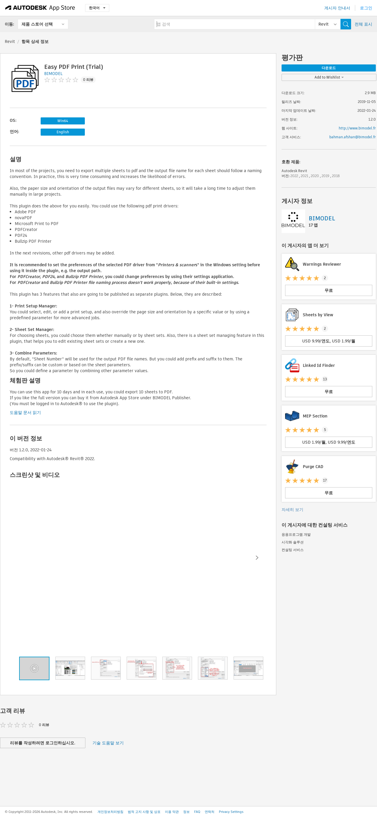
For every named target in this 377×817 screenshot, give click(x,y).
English (63, 131)
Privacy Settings (231, 811)
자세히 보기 (292, 510)
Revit (10, 41)
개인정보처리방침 (110, 811)
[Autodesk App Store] (40, 8)
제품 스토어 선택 (37, 24)
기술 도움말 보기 (108, 743)
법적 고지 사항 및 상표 (144, 811)
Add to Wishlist (329, 77)
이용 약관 (172, 811)
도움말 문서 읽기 (25, 412)
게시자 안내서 (337, 8)
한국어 (97, 7)
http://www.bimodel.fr (357, 128)
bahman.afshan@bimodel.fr (352, 136)
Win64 (62, 120)
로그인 (366, 8)
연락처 (209, 811)
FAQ (197, 811)
